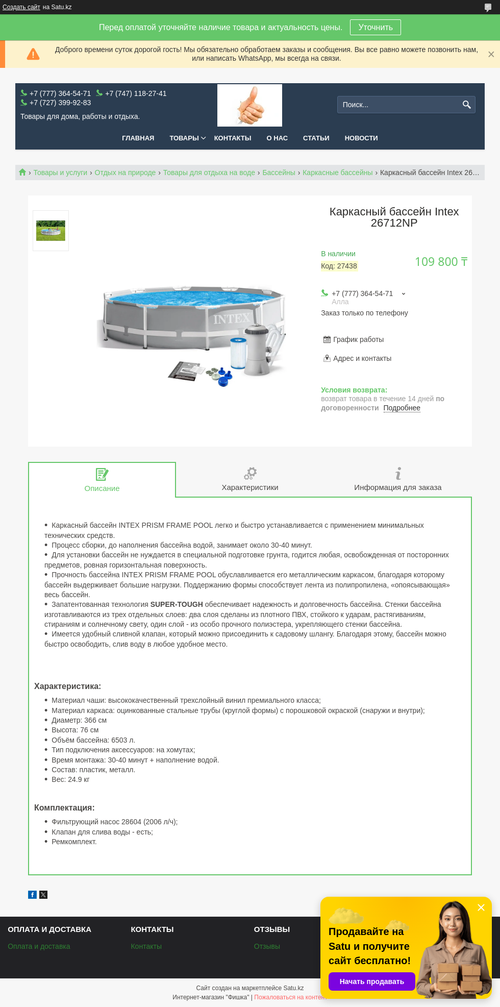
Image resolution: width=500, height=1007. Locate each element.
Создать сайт (21, 7)
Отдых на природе (125, 172)
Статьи (316, 138)
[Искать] (466, 105)
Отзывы (267, 946)
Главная (138, 138)
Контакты (233, 138)
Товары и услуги (60, 172)
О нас (277, 138)
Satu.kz (293, 988)
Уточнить (375, 27)
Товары (183, 138)
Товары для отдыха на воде (209, 172)
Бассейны (278, 172)
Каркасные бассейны (337, 172)
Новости (361, 138)
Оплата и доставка (39, 946)
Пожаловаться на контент (290, 997)
